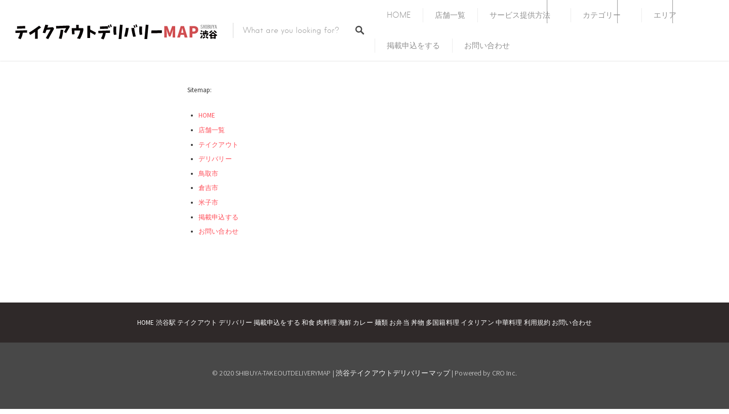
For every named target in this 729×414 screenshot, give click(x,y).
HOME (399, 15)
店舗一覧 (450, 15)
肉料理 (326, 322)
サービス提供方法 (520, 15)
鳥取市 (208, 173)
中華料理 (509, 322)
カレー (363, 322)
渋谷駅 (166, 322)
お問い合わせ (487, 45)
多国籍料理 (442, 322)
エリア (665, 15)
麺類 (381, 322)
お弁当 (399, 322)
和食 (308, 322)
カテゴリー (602, 15)
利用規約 (537, 322)
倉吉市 (208, 187)
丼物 (417, 322)
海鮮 (344, 322)
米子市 (208, 202)
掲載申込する (218, 217)
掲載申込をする (413, 45)
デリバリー (215, 159)
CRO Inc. (504, 373)
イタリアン (477, 322)
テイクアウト (218, 144)
